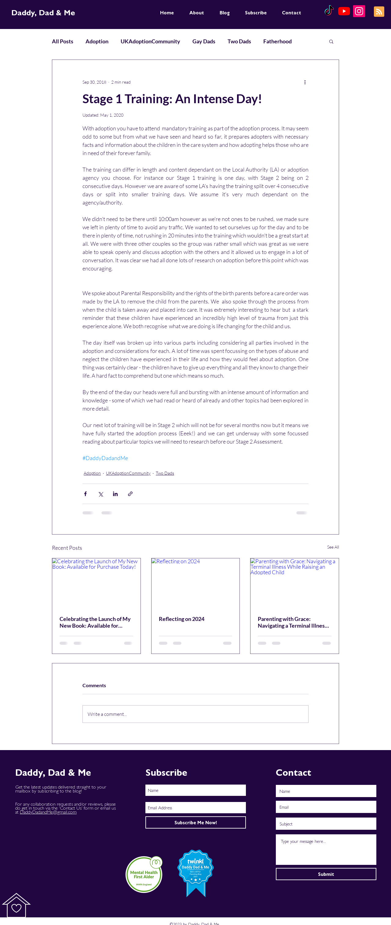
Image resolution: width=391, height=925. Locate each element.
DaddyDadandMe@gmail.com (48, 811)
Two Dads (239, 41)
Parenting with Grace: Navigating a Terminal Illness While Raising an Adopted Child (292, 622)
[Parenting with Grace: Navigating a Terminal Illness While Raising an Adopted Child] (294, 583)
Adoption (97, 41)
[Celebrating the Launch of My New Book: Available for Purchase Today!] (96, 583)
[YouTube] (344, 11)
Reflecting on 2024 (181, 618)
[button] (331, 41)
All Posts (62, 41)
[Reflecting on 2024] (196, 583)
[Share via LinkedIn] (115, 494)
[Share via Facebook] (85, 494)
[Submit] (326, 874)
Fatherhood (277, 41)
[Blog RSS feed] (379, 11)
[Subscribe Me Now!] (195, 822)
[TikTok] (329, 11)
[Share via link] (130, 494)
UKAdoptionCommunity (150, 41)
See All (333, 547)
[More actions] (305, 81)
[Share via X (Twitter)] (100, 494)
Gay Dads (203, 41)
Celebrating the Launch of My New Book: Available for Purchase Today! (95, 622)
